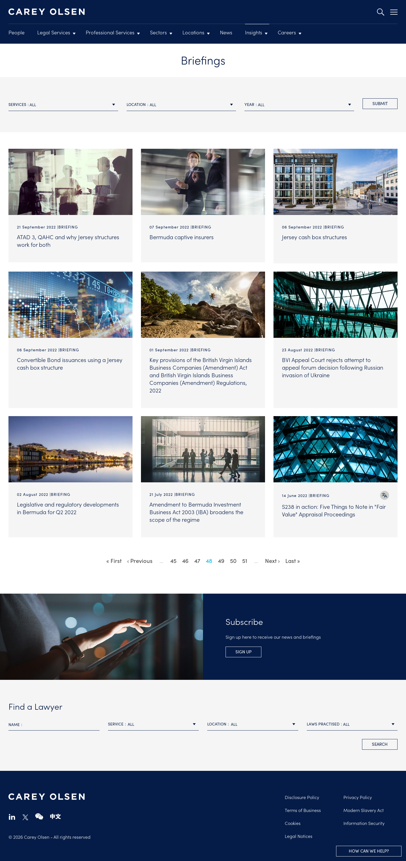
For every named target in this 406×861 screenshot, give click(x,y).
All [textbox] (33, 104)
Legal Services (53, 32)
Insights (253, 32)
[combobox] (63, 104)
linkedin (12, 814)
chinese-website (55, 814)
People (16, 32)
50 (234, 558)
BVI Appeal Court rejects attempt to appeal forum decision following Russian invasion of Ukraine (332, 366)
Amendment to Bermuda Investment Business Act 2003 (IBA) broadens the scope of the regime (196, 510)
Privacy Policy (357, 795)
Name (14, 722)
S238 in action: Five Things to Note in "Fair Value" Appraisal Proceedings (333, 509)
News (226, 32)
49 (222, 558)
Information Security (364, 821)
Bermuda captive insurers (181, 237)
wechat (39, 814)
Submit (380, 103)
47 (198, 558)
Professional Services (110, 32)
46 (186, 558)
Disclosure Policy (302, 795)
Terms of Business (303, 808)
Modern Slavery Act (363, 808)
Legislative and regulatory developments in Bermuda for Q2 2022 (68, 507)
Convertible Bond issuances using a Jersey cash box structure (69, 362)
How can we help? (369, 851)
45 (174, 558)
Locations (193, 32)
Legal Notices (298, 834)
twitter (25, 815)
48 (210, 558)
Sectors (158, 32)
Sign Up (243, 650)
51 (246, 558)
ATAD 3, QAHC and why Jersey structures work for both (68, 240)
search (380, 742)
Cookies (293, 821)
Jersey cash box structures (314, 237)
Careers (287, 32)
